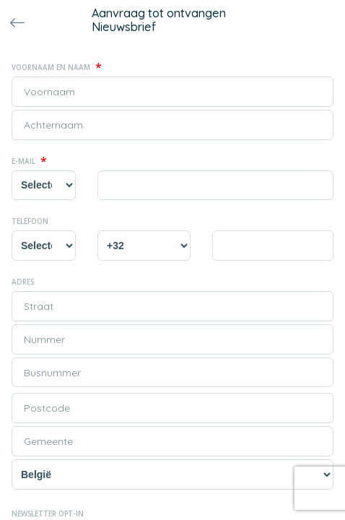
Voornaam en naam (57, 67)
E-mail (29, 161)
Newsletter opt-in (48, 513)
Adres (23, 281)
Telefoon (30, 221)
